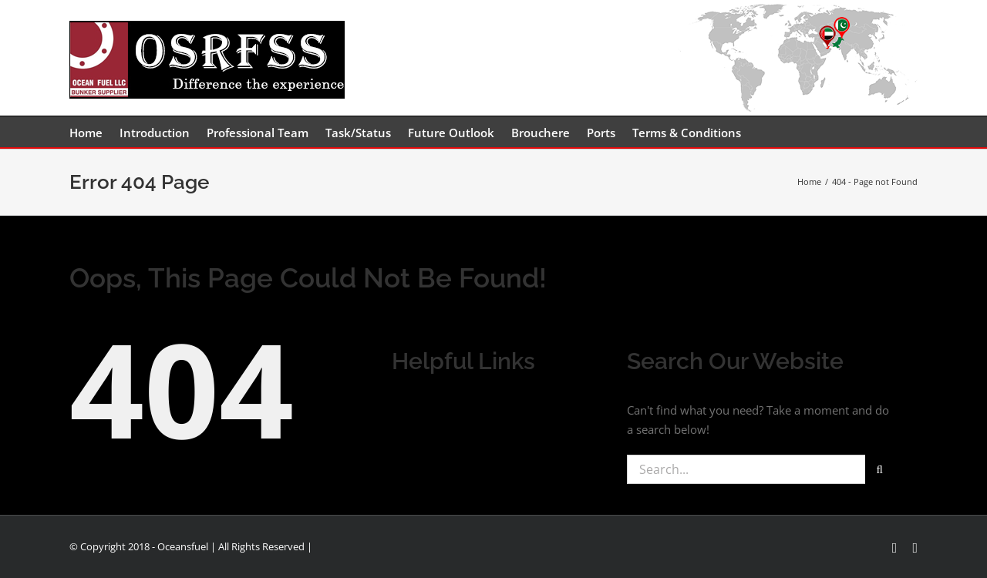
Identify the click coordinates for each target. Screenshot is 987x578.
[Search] (879, 469)
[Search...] (746, 469)
